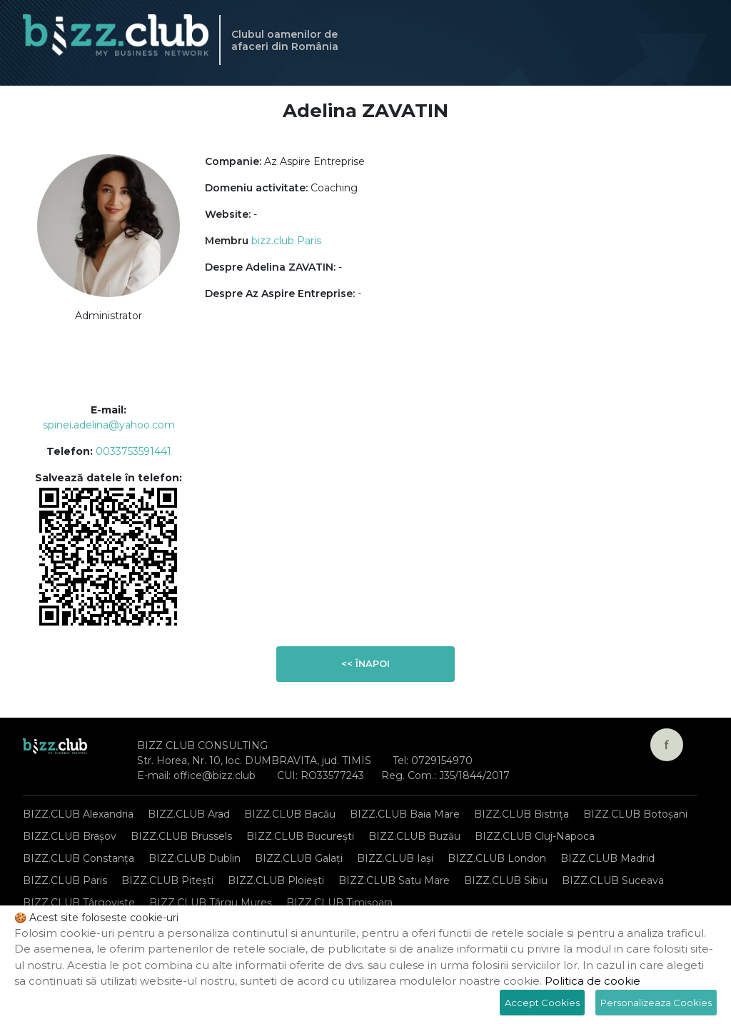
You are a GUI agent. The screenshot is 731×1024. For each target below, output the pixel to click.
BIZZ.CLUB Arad (189, 814)
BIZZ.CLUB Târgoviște (79, 902)
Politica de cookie (592, 981)
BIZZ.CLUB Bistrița (521, 814)
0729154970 (442, 760)
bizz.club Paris (286, 240)
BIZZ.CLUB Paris (65, 880)
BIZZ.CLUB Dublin (194, 858)
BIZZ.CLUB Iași (395, 858)
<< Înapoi (365, 663)
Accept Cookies (542, 1002)
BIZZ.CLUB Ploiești (276, 880)
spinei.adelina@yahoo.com (109, 424)
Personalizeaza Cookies (656, 1002)
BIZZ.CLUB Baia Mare (405, 814)
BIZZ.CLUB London (497, 858)
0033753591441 (133, 451)
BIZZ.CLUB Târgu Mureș (210, 902)
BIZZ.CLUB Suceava (613, 880)
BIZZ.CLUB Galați (299, 858)
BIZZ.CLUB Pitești (167, 880)
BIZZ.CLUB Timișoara (339, 902)
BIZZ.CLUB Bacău (290, 814)
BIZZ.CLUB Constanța (78, 858)
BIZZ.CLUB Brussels (181, 836)
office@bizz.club (214, 775)
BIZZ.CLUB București (300, 836)
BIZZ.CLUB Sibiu (506, 880)
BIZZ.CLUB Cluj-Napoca (535, 836)
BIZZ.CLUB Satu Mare (394, 880)
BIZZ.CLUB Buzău (414, 836)
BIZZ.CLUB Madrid (607, 858)
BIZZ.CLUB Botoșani (635, 814)
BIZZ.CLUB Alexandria (78, 814)
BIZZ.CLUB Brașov (69, 836)
